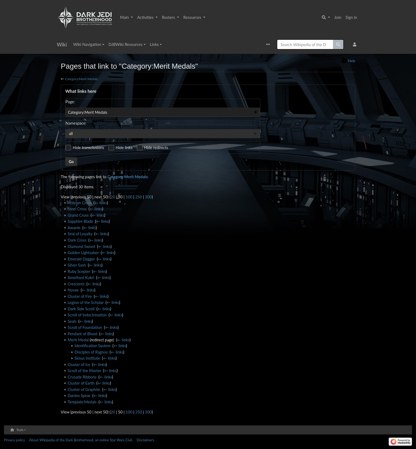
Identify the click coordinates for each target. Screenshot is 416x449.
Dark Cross (77, 240)
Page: (70, 101)
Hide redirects (156, 147)
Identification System (92, 345)
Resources (192, 17)
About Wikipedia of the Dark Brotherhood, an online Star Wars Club (80, 440)
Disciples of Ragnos (91, 352)
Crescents (76, 283)
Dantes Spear (79, 395)
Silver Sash (77, 265)
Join (337, 17)
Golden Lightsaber (83, 252)
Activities (145, 17)
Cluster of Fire (80, 296)
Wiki (62, 44)
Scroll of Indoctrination (87, 314)
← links (100, 202)
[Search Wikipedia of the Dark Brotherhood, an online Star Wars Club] (305, 44)
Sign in (351, 17)
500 (148, 196)
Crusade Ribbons (82, 376)
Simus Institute (87, 358)
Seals (72, 321)
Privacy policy (14, 440)
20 (113, 196)
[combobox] (163, 112)
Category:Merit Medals (81, 79)
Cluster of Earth (81, 383)
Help (351, 61)
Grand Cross (78, 215)
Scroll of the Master (84, 370)
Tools (20, 429)
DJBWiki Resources (125, 44)
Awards (74, 227)
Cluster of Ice (79, 364)
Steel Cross (77, 208)
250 (138, 196)
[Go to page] (338, 44)
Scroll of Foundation (85, 327)
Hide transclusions (88, 147)
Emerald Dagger (81, 258)
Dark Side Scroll (81, 308)
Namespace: (76, 123)
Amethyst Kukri (81, 277)
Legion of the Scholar (85, 302)
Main (125, 17)
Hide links (124, 147)
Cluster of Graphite (84, 389)
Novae (73, 289)
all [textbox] (71, 133)
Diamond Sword (81, 246)
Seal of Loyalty (80, 233)
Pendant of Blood (82, 333)
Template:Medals (82, 401)
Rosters (169, 17)
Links (154, 44)
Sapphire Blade (80, 221)
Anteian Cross (80, 202)
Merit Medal (78, 339)
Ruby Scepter (79, 271)
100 (128, 196)
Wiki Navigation (87, 44)
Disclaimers (145, 440)
